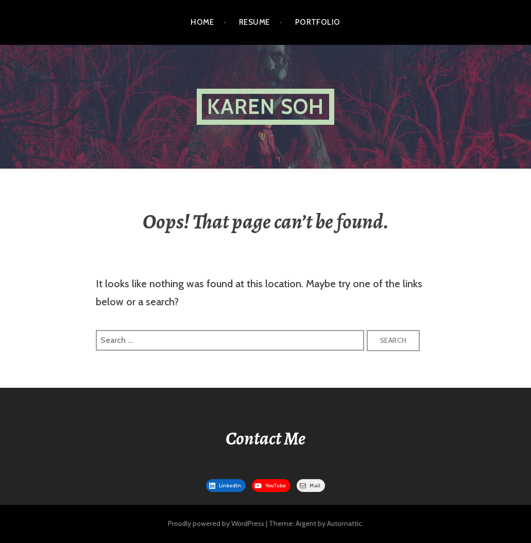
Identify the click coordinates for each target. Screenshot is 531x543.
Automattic (344, 523)
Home (202, 22)
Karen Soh (265, 106)
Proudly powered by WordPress (216, 523)
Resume (254, 22)
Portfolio (317, 22)
